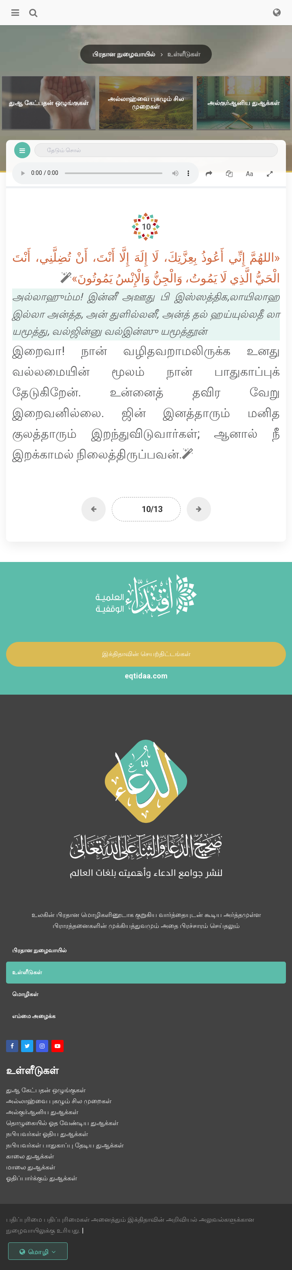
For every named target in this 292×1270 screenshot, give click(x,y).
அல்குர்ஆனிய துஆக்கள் (42, 1112)
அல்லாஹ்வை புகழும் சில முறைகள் (58, 1101)
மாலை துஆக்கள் (30, 1167)
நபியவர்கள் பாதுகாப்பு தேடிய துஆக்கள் (65, 1145)
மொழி (37, 1252)
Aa (249, 174)
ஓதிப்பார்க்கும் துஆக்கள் (41, 1178)
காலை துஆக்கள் (30, 1156)
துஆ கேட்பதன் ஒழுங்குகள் (45, 1090)
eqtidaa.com (146, 676)
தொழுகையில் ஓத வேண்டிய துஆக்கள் (62, 1123)
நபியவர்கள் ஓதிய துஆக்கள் (47, 1134)
